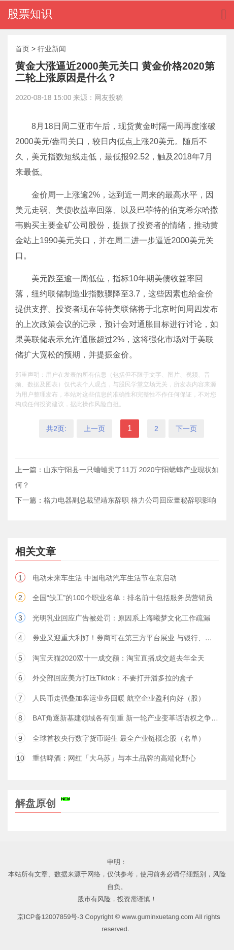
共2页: (56, 428)
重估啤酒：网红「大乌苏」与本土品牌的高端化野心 (114, 758)
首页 (22, 49)
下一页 (186, 428)
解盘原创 (42, 803)
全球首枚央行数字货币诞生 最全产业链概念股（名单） (118, 738)
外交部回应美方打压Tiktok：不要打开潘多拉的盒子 (112, 678)
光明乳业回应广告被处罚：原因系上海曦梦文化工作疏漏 (121, 618)
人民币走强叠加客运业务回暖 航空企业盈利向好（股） (118, 698)
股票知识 (30, 14)
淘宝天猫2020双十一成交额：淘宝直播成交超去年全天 (118, 658)
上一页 (94, 428)
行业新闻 (52, 49)
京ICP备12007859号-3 (50, 917)
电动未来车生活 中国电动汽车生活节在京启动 (104, 578)
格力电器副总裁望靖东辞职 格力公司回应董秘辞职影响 (130, 500)
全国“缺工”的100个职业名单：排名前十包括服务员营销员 (122, 598)
